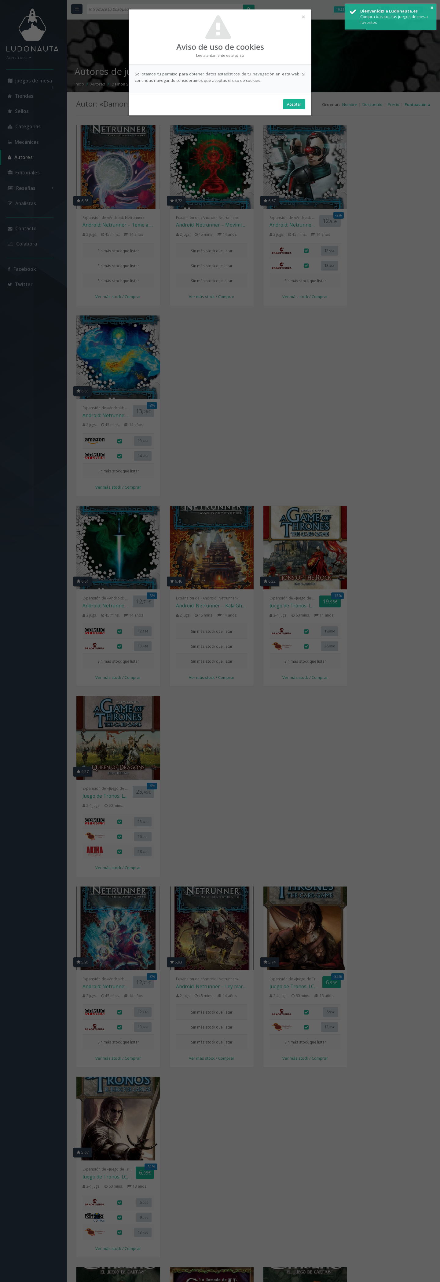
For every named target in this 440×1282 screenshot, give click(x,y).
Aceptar (294, 104)
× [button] (432, 7)
